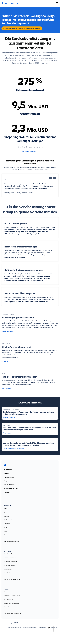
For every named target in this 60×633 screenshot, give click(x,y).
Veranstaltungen (9, 477)
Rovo (5, 508)
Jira (5, 512)
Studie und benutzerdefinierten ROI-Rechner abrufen (21, 28)
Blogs (5, 481)
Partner (6, 592)
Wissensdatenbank (10, 565)
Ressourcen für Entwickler (12, 603)
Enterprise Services (9, 607)
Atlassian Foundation (11, 488)
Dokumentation (8, 599)
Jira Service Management (11, 520)
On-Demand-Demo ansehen (13, 448)
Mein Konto (7, 573)
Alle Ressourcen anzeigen (12, 613)
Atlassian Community (10, 561)
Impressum (42, 627)
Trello (5, 531)
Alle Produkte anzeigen (11, 541)
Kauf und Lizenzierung (10, 557)
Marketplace (8, 569)
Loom (5, 527)
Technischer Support (10, 554)
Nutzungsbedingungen (30, 627)
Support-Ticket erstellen (12, 579)
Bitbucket (7, 535)
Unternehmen (8, 469)
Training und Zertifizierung (12, 595)
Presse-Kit (7, 492)
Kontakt (6, 496)
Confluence (7, 523)
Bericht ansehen (7, 331)
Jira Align (6, 516)
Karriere (6, 473)
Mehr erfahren (7, 388)
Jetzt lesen (6, 361)
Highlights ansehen (29, 151)
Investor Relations (9, 484)
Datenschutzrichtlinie (14, 627)
